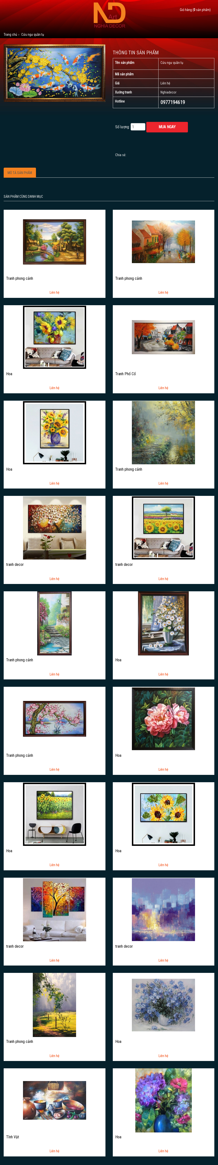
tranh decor (15, 564)
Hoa (9, 374)
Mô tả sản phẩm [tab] (20, 173)
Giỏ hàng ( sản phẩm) (195, 10)
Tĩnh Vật (12, 1137)
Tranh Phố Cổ (125, 374)
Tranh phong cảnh (19, 278)
